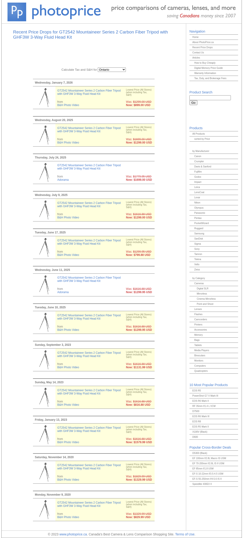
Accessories (200, 329)
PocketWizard (201, 223)
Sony (197, 249)
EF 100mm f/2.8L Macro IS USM (209, 458)
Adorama (63, 179)
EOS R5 (196, 390)
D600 (195, 437)
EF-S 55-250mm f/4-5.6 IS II (206, 479)
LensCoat (199, 192)
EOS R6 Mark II (200, 401)
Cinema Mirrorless (206, 299)
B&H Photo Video (68, 105)
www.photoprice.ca (73, 534)
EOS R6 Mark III (200, 416)
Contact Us (198, 52)
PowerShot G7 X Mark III (205, 395)
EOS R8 (196, 421)
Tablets (198, 345)
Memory (198, 335)
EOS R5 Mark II (200, 426)
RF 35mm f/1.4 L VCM (203, 406)
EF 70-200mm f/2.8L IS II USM (208, 463)
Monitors (198, 360)
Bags (197, 340)
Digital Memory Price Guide (208, 68)
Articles (196, 57)
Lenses (198, 309)
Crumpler (199, 161)
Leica (197, 187)
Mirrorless (202, 293)
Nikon (197, 202)
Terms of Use (184, 534)
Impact (197, 182)
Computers (200, 366)
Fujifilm (198, 171)
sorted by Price (202, 139)
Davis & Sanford (202, 166)
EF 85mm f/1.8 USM (203, 468)
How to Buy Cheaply (205, 63)
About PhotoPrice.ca (203, 42)
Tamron (198, 254)
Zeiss (197, 269)
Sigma (197, 244)
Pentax (198, 218)
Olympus (198, 207)
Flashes (198, 314)
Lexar (197, 197)
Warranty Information (205, 73)
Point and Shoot (205, 304)
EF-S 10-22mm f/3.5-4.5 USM (207, 473)
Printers (198, 324)
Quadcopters (201, 371)
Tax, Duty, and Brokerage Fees (210, 78)
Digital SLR (202, 288)
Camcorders (200, 319)
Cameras (199, 283)
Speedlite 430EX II (202, 484)
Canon (197, 156)
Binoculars (199, 355)
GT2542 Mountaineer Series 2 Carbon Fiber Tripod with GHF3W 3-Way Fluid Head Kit (89, 92)
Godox (197, 177)
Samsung (199, 233)
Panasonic (199, 213)
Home (195, 37)
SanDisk (198, 238)
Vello (196, 264)
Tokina (197, 259)
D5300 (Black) (199, 453)
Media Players (201, 350)
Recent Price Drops (202, 47)
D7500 (195, 411)
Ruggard (198, 228)
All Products (198, 134)
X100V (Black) (199, 432)
